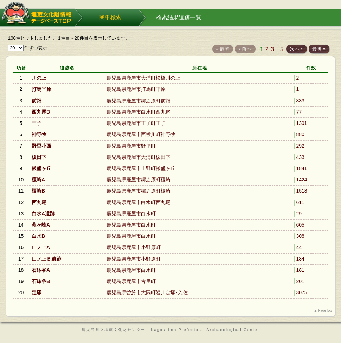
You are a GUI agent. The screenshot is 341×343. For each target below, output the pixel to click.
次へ (296, 49)
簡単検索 (110, 17)
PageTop (325, 310)
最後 (319, 49)
